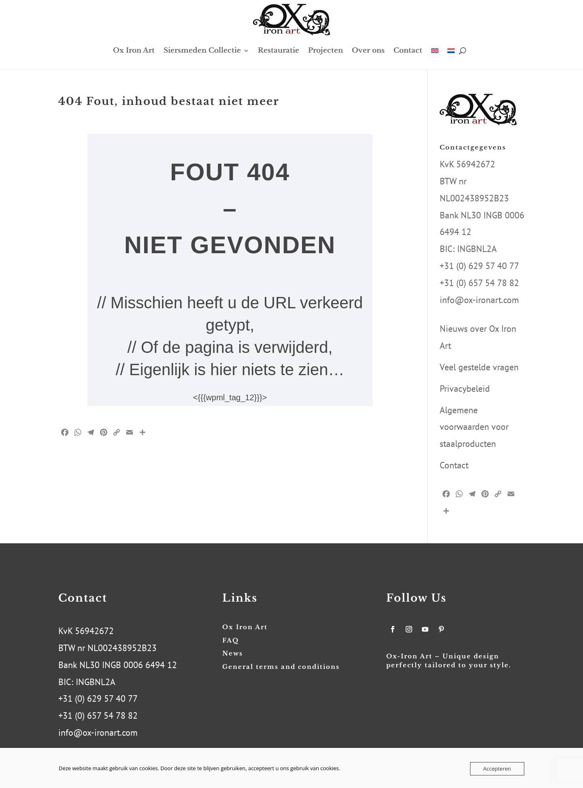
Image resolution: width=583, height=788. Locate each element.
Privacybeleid (465, 388)
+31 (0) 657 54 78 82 (479, 282)
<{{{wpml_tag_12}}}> (230, 397)
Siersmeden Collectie (202, 50)
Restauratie (278, 50)
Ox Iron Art (134, 50)
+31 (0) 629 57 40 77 (479, 265)
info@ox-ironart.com (479, 299)
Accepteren (497, 768)
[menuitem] (434, 50)
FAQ (230, 640)
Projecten (325, 50)
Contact (408, 50)
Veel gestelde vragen (479, 367)
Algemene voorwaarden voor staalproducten (474, 427)
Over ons (368, 50)
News (232, 653)
